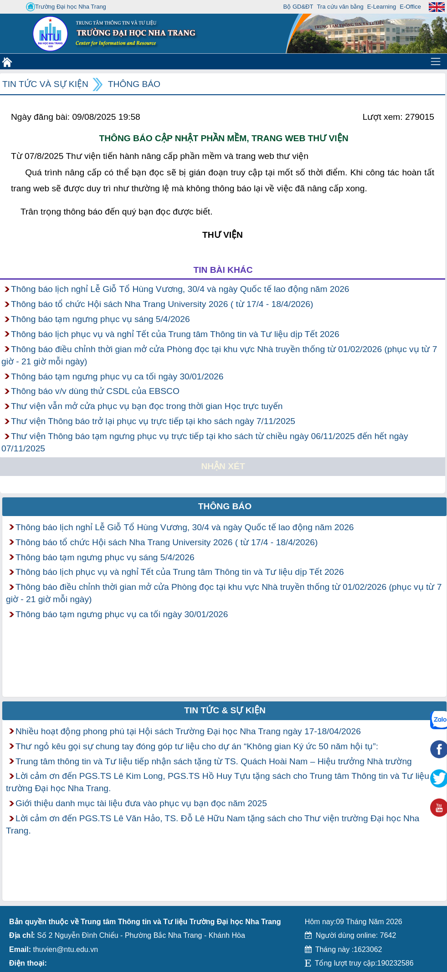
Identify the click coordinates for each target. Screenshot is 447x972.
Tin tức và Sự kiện (45, 84)
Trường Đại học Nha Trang (66, 6)
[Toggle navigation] (435, 61)
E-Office (410, 6)
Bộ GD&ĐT (298, 6)
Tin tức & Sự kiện (225, 710)
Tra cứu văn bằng (340, 6)
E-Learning (381, 6)
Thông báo (134, 84)
